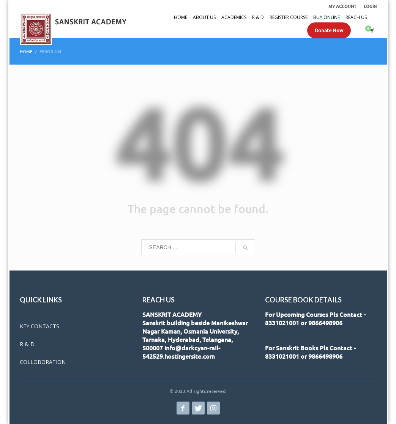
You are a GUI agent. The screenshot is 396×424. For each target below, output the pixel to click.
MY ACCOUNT (342, 6)
